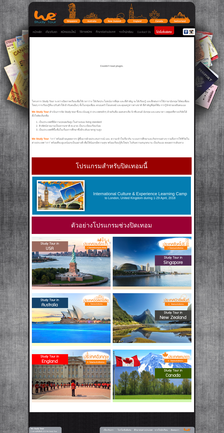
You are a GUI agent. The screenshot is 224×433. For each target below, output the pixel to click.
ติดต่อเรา (175, 430)
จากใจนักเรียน (161, 430)
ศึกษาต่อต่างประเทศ (143, 430)
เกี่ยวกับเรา (109, 430)
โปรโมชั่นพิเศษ (124, 430)
